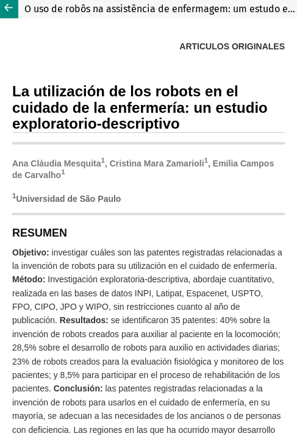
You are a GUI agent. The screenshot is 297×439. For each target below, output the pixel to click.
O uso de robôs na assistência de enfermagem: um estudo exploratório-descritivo (160, 9)
